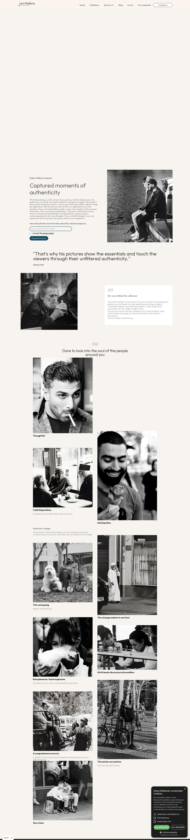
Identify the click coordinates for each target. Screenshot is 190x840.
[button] (108, 5)
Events (130, 5)
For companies (144, 5)
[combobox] (8, 837)
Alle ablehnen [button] (178, 827)
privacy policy (48, 233)
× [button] (185, 789)
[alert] (169, 812)
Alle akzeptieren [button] (161, 827)
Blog (121, 5)
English (6, 838)
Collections (94, 5)
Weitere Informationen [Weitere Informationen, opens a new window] (176, 809)
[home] (27, 4)
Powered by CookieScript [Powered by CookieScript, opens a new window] (169, 835)
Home (82, 5)
